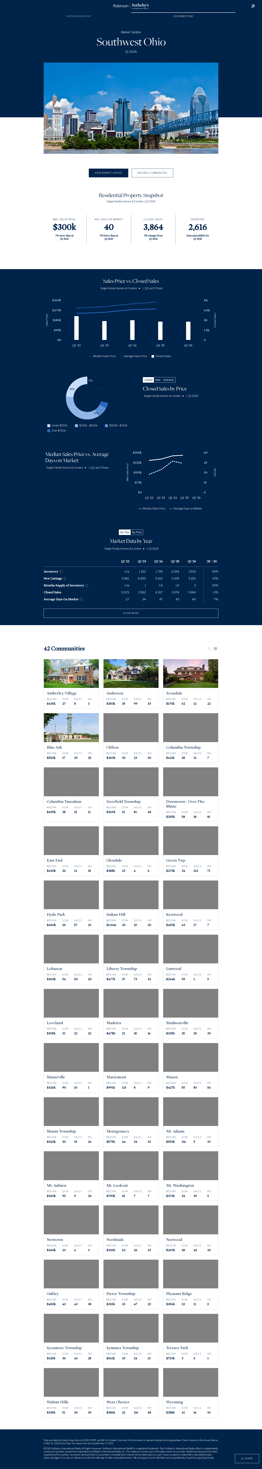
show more (131, 613)
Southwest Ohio (183, 16)
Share (247, 1458)
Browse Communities (152, 173)
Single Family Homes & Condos (120, 288)
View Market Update (108, 173)
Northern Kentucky (79, 16)
